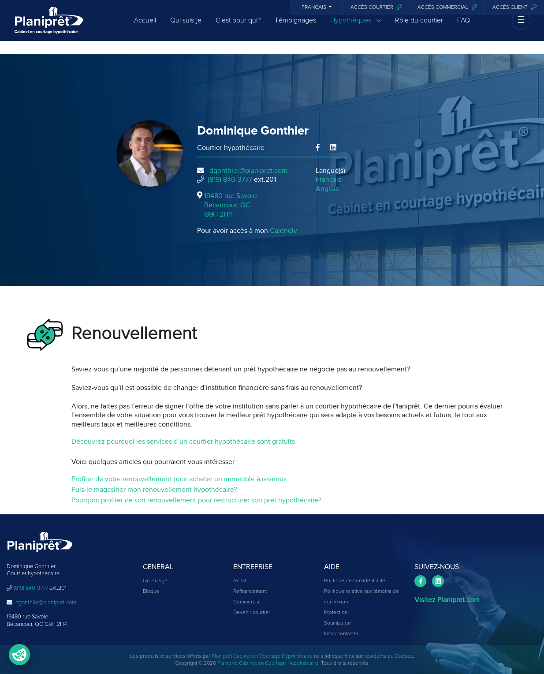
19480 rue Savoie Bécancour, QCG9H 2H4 (230, 205)
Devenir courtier (251, 612)
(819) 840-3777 (230, 179)
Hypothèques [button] (355, 27)
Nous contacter (341, 634)
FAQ (463, 27)
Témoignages (295, 27)
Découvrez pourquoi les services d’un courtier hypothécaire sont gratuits (183, 441)
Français (315, 7)
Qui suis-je (185, 27)
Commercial (247, 602)
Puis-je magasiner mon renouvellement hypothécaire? (154, 489)
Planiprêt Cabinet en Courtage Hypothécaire (262, 656)
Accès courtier (376, 7)
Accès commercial (447, 7)
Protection (335, 612)
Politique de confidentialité (354, 581)
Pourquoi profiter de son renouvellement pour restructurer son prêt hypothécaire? (196, 500)
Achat (239, 581)
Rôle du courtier (419, 27)
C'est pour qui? (238, 27)
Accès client (514, 7)
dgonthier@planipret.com (248, 170)
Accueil (145, 27)
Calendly (283, 230)
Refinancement (250, 591)
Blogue (151, 591)
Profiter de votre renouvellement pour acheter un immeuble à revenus (179, 479)
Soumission (337, 623)
